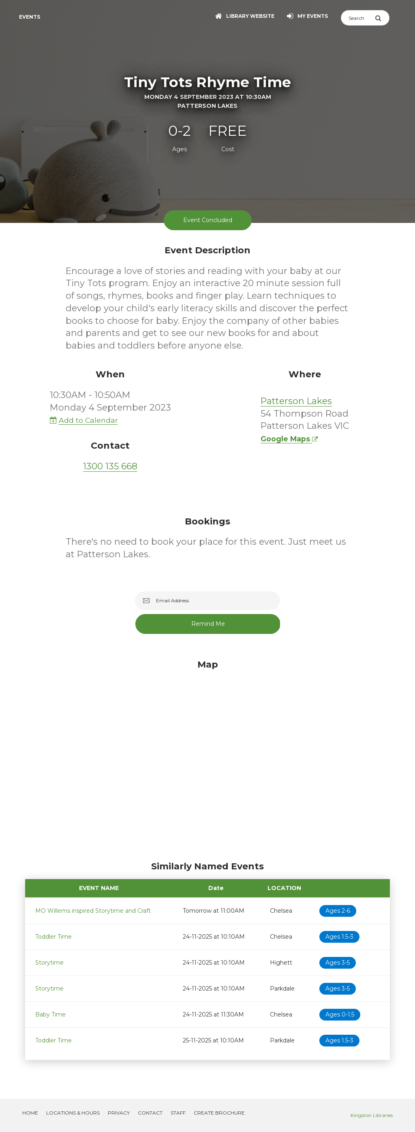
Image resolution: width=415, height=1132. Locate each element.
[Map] (207, 758)
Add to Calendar (84, 420)
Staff (178, 1113)
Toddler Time (53, 936)
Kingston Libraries (372, 1115)
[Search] (358, 18)
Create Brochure (219, 1113)
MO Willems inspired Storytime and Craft (93, 910)
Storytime (49, 962)
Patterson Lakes (296, 401)
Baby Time (50, 1014)
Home (30, 1113)
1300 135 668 (110, 466)
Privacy (119, 1113)
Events (29, 17)
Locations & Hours (73, 1113)
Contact (150, 1113)
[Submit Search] (382, 18)
